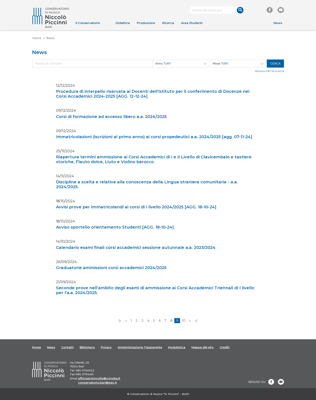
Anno (159, 63)
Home (36, 38)
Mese (216, 63)
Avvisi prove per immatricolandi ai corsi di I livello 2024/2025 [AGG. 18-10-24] (136, 207)
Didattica (123, 23)
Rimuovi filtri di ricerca (269, 71)
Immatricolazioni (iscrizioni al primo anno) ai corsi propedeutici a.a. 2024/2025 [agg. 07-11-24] (154, 136)
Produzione (146, 23)
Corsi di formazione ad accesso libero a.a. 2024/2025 (111, 116)
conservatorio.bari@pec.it (97, 382)
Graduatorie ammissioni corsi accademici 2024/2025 (111, 267)
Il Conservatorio (88, 23)
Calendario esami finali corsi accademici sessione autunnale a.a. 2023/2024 (135, 247)
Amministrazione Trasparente (140, 347)
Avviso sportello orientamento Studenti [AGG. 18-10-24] (115, 227)
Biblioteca (87, 347)
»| (196, 321)
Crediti (225, 347)
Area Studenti (192, 23)
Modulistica (176, 347)
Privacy (106, 347)
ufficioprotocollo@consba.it (99, 378)
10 (183, 321)
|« (120, 321)
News (277, 23)
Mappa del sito (202, 347)
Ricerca (168, 23)
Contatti (67, 347)
